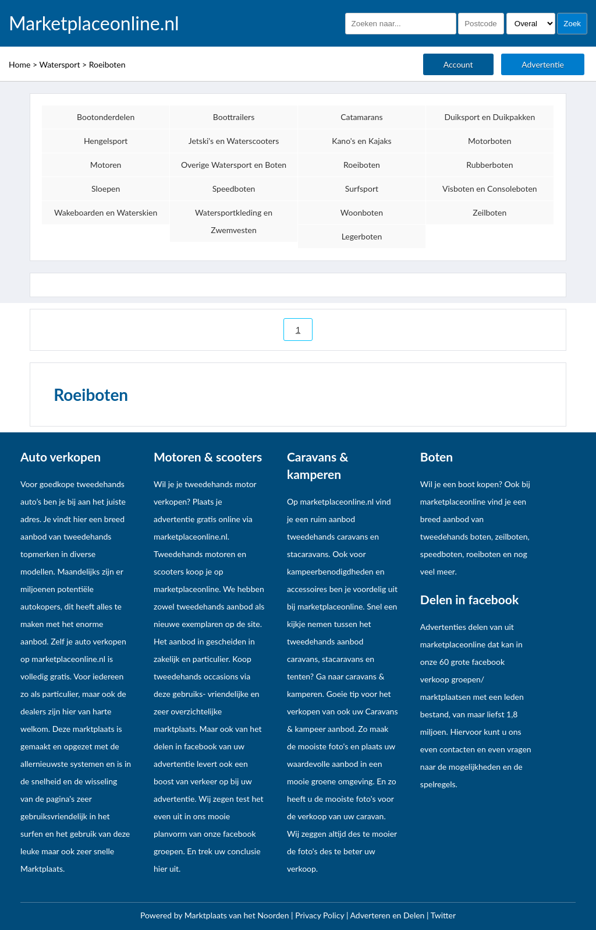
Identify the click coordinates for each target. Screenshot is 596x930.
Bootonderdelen (105, 117)
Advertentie (543, 64)
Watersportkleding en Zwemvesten (233, 221)
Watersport (59, 64)
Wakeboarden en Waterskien (105, 212)
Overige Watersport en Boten (233, 165)
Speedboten (234, 188)
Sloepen (105, 188)
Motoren (106, 165)
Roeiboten (107, 64)
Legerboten (362, 236)
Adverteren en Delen (387, 915)
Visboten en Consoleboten (489, 188)
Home (19, 64)
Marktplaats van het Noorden (238, 915)
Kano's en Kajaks (362, 141)
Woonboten (361, 212)
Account (458, 64)
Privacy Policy (320, 915)
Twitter (443, 915)
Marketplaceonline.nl (94, 23)
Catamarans (361, 117)
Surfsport (361, 188)
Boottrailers (233, 117)
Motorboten (489, 141)
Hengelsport (106, 141)
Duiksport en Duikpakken (489, 117)
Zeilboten (489, 212)
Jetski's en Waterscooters (234, 141)
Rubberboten (489, 165)
